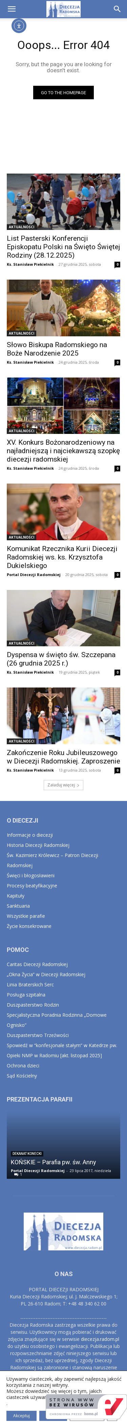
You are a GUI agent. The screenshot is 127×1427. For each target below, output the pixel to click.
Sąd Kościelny (22, 1075)
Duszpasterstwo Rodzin (33, 1005)
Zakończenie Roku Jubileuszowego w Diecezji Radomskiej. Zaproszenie (63, 757)
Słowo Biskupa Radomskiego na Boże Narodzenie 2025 (57, 349)
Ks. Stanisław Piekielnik (30, 264)
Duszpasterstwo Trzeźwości (38, 1035)
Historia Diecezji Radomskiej (38, 845)
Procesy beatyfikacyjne (32, 885)
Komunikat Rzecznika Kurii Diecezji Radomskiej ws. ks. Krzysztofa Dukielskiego (62, 557)
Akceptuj (21, 1416)
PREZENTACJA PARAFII (39, 1099)
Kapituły (15, 895)
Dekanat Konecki (27, 1154)
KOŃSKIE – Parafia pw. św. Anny (53, 1162)
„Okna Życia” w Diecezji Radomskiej (46, 974)
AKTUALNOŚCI (21, 227)
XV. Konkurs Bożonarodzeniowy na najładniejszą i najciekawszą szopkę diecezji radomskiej (63, 450)
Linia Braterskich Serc (30, 984)
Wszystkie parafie (26, 916)
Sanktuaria (18, 906)
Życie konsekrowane (29, 926)
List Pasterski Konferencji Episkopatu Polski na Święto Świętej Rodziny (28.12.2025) (63, 246)
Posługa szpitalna (26, 994)
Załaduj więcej (63, 785)
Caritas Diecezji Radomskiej (37, 964)
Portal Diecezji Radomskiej (34, 574)
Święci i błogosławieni (31, 875)
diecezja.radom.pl (100, 1339)
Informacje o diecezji (30, 835)
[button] (11, 9)
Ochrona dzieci (23, 1065)
